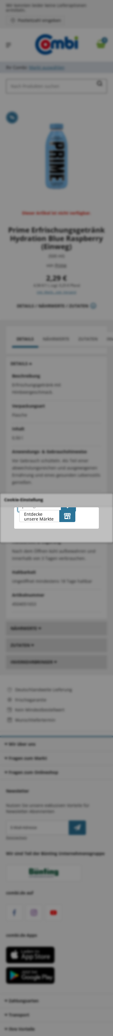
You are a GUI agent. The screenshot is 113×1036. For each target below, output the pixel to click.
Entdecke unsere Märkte (39, 516)
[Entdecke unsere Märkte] (67, 516)
